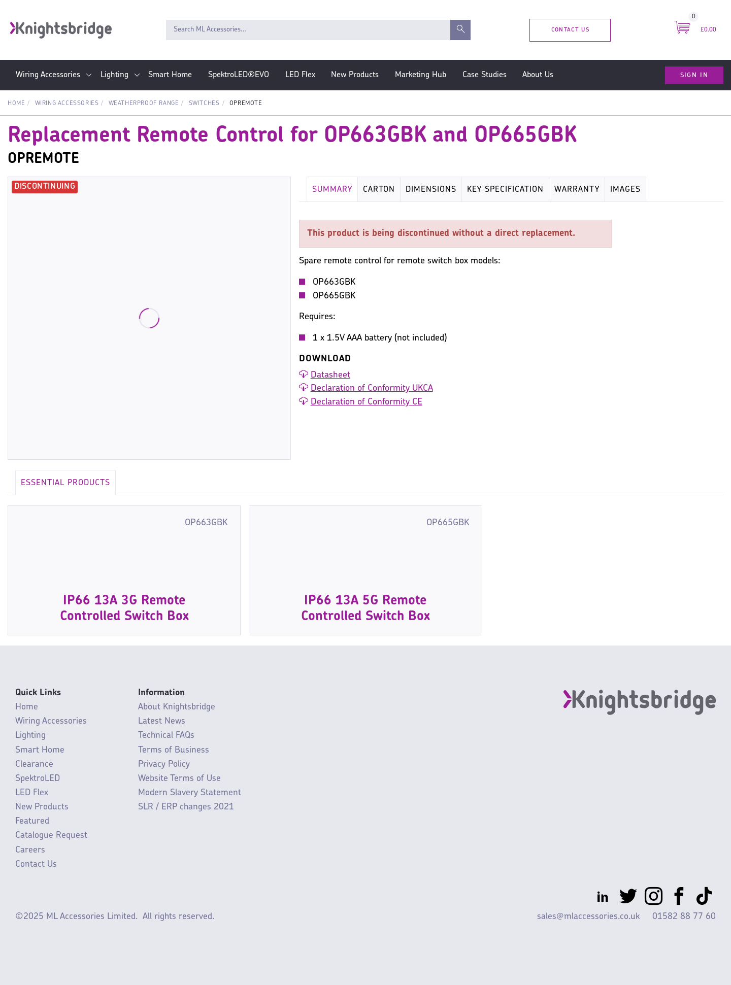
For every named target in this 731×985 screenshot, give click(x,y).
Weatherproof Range (144, 103)
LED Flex (300, 75)
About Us (537, 75)
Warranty (577, 190)
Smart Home (170, 75)
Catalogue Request (51, 835)
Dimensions (431, 190)
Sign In (694, 75)
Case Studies (484, 75)
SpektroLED (37, 778)
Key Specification (505, 190)
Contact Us (570, 29)
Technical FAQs (166, 735)
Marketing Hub (420, 75)
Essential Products (65, 483)
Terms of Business (173, 750)
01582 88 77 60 (684, 916)
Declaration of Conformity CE (366, 402)
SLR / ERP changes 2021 (186, 807)
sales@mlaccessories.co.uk (588, 916)
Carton (379, 190)
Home (16, 103)
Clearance (34, 764)
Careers (30, 850)
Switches (204, 103)
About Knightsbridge (176, 707)
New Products (355, 75)
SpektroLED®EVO (238, 75)
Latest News (161, 721)
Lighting (114, 75)
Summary (332, 190)
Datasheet (330, 375)
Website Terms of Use (179, 778)
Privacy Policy (164, 764)
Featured (32, 821)
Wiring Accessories (48, 75)
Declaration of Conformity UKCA (372, 388)
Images (625, 190)
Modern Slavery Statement (189, 793)
